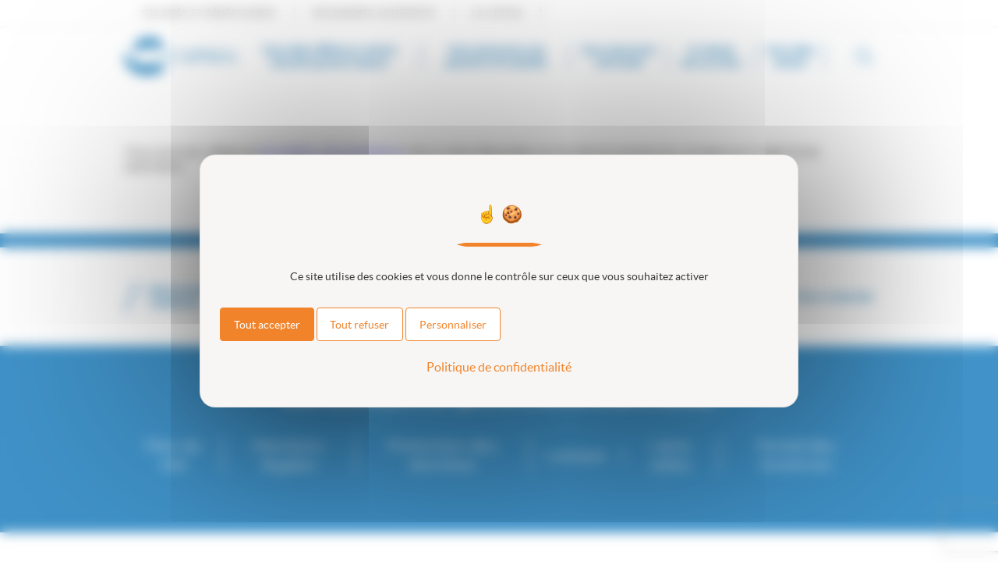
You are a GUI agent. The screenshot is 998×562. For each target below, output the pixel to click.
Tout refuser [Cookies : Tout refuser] (359, 324)
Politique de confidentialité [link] (499, 367)
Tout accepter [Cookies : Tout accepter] (267, 324)
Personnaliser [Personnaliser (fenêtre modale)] (453, 324)
